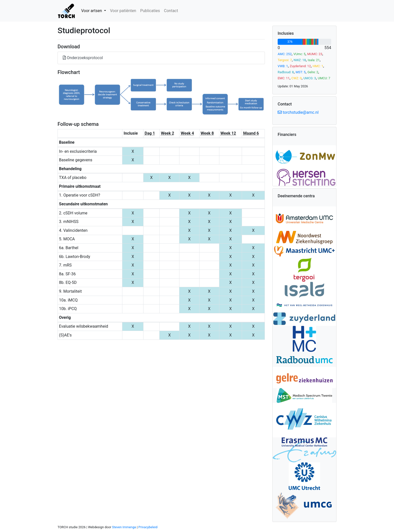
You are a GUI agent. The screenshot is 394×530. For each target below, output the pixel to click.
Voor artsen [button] (92, 10)
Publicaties (150, 10)
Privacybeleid (148, 527)
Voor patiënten (123, 10)
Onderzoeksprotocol (83, 57)
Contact (171, 10)
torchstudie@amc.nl (298, 112)
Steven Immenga (124, 527)
